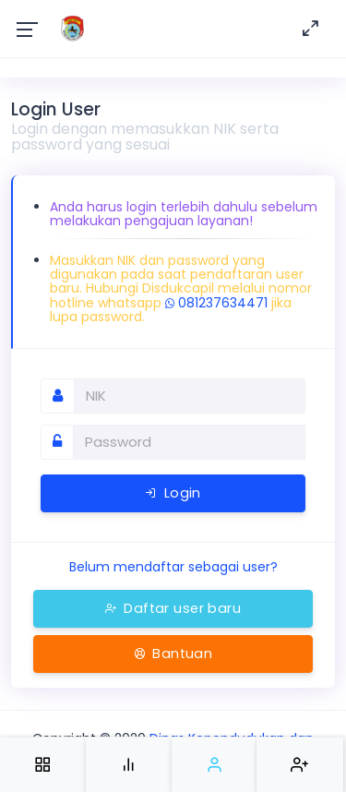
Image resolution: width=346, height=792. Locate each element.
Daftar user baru (173, 608)
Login (173, 493)
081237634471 (216, 303)
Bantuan (173, 653)
